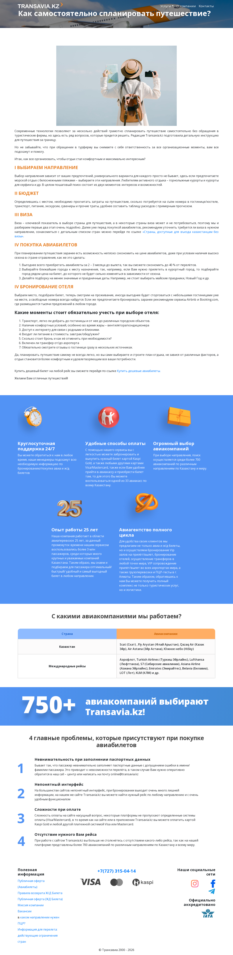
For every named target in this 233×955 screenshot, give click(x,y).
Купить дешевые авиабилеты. (139, 371)
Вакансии (24, 911)
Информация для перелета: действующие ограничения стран (38, 935)
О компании (186, 6)
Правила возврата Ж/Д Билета (40, 893)
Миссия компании (31, 905)
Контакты (206, 6)
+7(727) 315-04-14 (116, 871)
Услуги (165, 6)
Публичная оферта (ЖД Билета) (40, 899)
